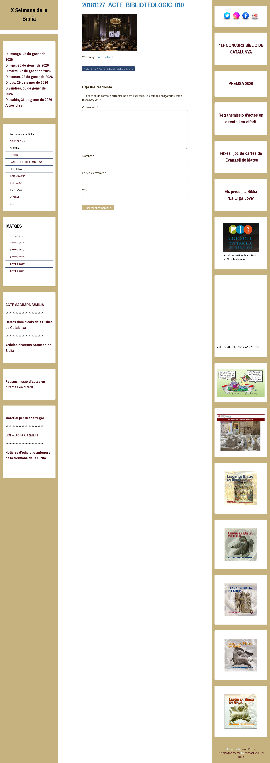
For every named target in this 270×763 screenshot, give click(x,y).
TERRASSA (16, 182)
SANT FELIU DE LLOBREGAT (27, 162)
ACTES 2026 (17, 236)
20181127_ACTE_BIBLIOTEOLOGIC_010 (133, 5)
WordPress (248, 749)
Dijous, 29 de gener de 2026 (26, 82)
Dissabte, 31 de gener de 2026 (28, 99)
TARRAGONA (17, 176)
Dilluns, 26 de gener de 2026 (27, 65)
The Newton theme (229, 753)
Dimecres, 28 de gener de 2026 (29, 76)
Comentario (90, 107)
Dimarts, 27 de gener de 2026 (28, 70)
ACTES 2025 (17, 243)
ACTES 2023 (17, 257)
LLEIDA (14, 155)
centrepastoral (104, 57)
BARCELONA (17, 141)
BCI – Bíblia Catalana (22, 435)
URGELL (14, 196)
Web (85, 190)
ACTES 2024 (17, 250)
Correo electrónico (94, 173)
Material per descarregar (24, 418)
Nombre (88, 156)
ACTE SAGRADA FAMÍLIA (24, 304)
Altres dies (13, 105)
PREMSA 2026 (241, 83)
